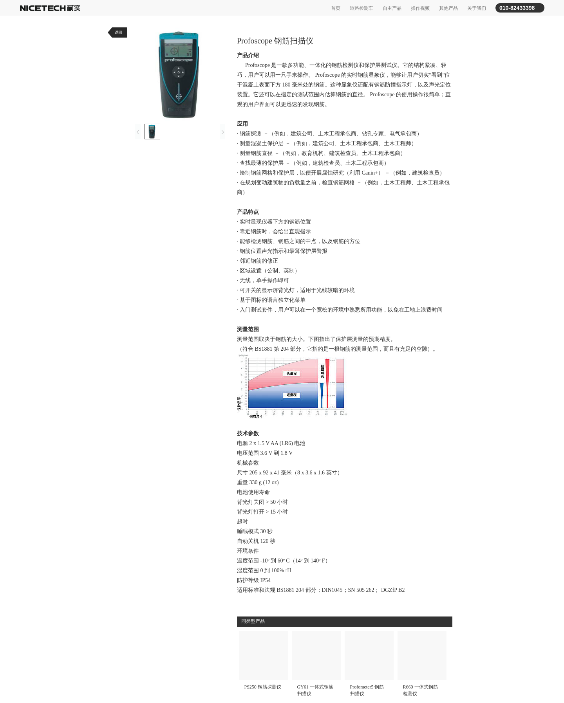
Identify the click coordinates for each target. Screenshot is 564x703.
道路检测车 (361, 8)
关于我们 (476, 8)
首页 (335, 8)
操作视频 (420, 8)
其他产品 (448, 8)
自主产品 (392, 8)
